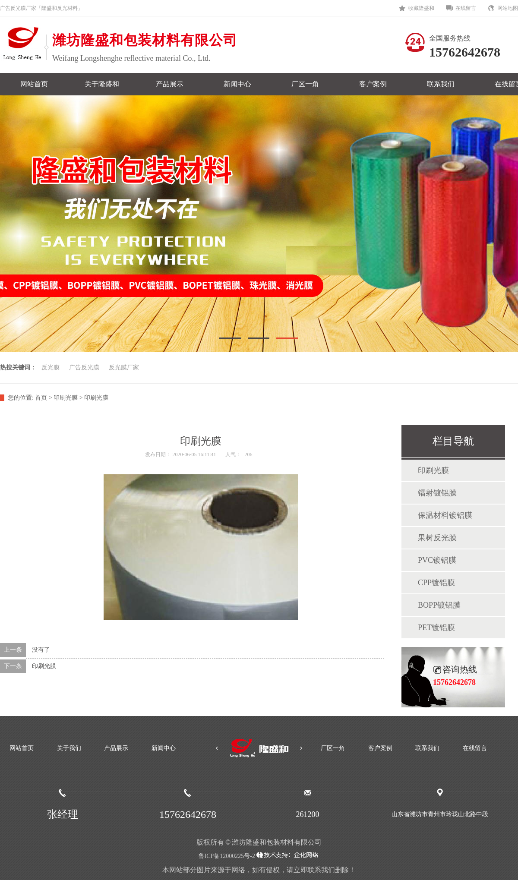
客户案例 (373, 84)
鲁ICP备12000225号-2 (227, 856)
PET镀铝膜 (436, 627)
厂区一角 (305, 84)
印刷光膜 (44, 666)
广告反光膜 (84, 367)
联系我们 (441, 84)
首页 (41, 397)
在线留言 (465, 8)
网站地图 (507, 8)
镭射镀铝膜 (437, 493)
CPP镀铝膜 (436, 582)
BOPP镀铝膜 (439, 605)
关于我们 (69, 748)
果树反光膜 (437, 537)
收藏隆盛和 (421, 8)
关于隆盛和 (102, 84)
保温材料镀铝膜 (445, 515)
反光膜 (50, 367)
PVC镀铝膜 (437, 560)
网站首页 (34, 84)
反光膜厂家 (124, 367)
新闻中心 (237, 84)
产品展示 (169, 84)
